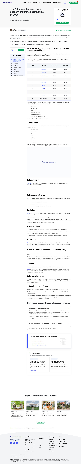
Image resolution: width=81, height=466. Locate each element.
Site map (27, 449)
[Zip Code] (62, 19)
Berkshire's (35, 199)
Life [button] (39, 2)
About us (51, 439)
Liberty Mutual (43, 82)
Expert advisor (52, 443)
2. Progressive (15, 65)
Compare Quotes (73, 2)
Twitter (14, 442)
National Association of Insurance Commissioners (28, 37)
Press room (51, 447)
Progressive (43, 72)
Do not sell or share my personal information (63, 445)
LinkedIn (17, 442)
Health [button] (34, 2)
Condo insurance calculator (37, 341)
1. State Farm (15, 63)
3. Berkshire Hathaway (17, 67)
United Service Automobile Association (35, 253)
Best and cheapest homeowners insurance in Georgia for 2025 (58, 362)
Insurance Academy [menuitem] (57, 2)
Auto (40, 441)
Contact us (51, 441)
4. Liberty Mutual (16, 71)
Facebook (11, 443)
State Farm (44, 69)
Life (40, 447)
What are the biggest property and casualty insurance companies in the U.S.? (18, 60)
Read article (32, 370)
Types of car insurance (30, 444)
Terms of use (62, 441)
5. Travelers (15, 73)
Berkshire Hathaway (44, 75)
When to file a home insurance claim (39, 345)
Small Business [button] (46, 2)
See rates (21, 50)
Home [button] (29, 2)
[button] (65, 2)
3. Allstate (14, 69)
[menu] (23, 2)
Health (40, 445)
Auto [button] (24, 2)
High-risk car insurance (30, 446)
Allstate (43, 79)
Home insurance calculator (37, 339)
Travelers (43, 85)
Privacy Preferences (29, 451)
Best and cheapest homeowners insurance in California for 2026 (37, 362)
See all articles (40, 422)
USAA (44, 88)
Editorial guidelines (53, 445)
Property (41, 443)
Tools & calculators (29, 442)
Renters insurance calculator (38, 343)
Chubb (43, 92)
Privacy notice (62, 439)
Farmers (43, 95)
